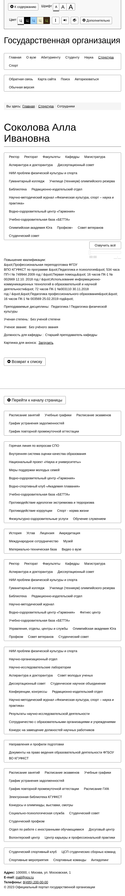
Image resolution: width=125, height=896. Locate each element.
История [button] (15, 533)
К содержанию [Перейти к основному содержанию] (23, 7)
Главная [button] (15, 57)
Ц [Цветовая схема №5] (46, 20)
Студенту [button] (72, 57)
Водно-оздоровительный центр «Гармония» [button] (42, 211)
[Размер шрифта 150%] (63, 6)
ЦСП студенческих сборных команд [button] (88, 852)
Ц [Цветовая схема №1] (21, 21)
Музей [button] (68, 541)
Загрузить (46, 342)
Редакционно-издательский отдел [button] (57, 189)
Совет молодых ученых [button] (75, 675)
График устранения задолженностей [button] (36, 423)
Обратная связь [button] (21, 79)
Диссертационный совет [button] (76, 165)
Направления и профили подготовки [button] (36, 744)
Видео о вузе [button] (71, 549)
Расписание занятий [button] (24, 415)
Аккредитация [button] (69, 533)
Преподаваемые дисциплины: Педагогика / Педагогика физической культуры (55, 309)
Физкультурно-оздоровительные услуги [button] (38, 519)
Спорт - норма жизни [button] (73, 510)
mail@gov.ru (25, 877)
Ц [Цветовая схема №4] (40, 20)
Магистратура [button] (94, 157)
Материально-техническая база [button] (33, 549)
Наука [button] (88, 57)
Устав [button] (31, 533)
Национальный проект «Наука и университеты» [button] (45, 462)
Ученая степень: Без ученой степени (32, 319)
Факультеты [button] (51, 157)
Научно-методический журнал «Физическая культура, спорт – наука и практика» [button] (61, 200)
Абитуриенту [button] (51, 57)
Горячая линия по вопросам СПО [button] (34, 445)
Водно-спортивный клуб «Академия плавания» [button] (44, 486)
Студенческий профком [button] (27, 821)
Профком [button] (65, 227)
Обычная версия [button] (21, 87)
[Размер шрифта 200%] (70, 6)
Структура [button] (106, 57)
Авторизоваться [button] (87, 79)
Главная (28, 106)
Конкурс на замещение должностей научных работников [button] (51, 730)
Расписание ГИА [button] (96, 789)
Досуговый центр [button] (101, 829)
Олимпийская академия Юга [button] (30, 227)
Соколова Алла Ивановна (40, 133)
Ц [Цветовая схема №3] (33, 20)
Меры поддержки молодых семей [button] (34, 470)
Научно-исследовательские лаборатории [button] (40, 667)
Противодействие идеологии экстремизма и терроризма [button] (51, 502)
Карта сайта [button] (47, 79)
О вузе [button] (31, 57)
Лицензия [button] (47, 533)
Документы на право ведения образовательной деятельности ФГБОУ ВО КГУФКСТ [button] (61, 755)
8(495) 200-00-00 (35, 882)
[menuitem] (15, 57)
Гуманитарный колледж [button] (26, 181)
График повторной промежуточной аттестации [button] (44, 431)
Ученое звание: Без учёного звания (31, 327)
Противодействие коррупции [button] (30, 510)
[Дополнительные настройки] (74, 20)
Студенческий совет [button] (24, 236)
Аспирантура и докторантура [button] (31, 165)
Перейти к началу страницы (34, 400)
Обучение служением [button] (89, 519)
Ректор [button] (14, 157)
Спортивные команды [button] (69, 860)
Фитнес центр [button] (90, 612)
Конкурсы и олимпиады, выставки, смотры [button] (41, 805)
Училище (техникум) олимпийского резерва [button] (82, 181)
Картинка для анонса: (28, 342)
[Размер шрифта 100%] (56, 6)
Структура (46, 106)
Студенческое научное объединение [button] (78, 683)
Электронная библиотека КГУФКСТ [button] (35, 797)
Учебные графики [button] (58, 415)
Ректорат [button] (31, 157)
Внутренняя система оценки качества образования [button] (47, 454)
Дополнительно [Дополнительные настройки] (96, 20)
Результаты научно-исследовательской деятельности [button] (49, 714)
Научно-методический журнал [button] (31, 604)
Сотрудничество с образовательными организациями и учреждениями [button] (62, 722)
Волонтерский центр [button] (24, 837)
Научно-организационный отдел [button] (33, 659)
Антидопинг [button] (100, 860)
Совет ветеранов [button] (90, 227)
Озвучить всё (105, 245)
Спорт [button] (13, 65)
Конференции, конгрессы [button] (28, 691)
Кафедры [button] (72, 157)
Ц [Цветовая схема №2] (27, 20)
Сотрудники (66, 106)
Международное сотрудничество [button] (33, 541)
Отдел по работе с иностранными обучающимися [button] (46, 829)
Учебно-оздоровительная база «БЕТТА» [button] (39, 219)
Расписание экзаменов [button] (93, 415)
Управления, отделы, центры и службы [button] (38, 628)
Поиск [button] (65, 79)
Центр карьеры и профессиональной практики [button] (80, 837)
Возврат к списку (24, 361)
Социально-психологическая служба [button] (36, 813)
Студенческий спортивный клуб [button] (33, 852)
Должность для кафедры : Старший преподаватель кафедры (50, 335)
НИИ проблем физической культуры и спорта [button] (43, 173)
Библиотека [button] (18, 189)
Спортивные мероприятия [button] (28, 860)
